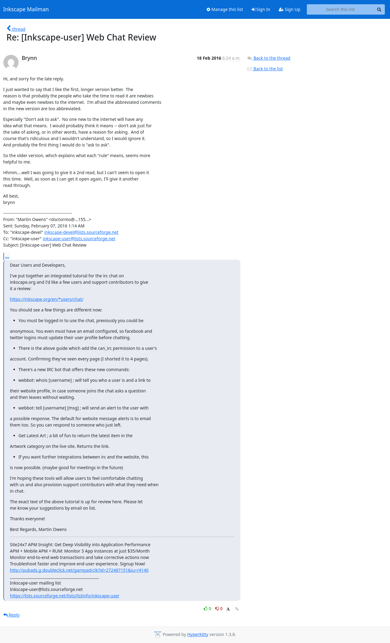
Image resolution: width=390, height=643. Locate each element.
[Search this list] (340, 9)
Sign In (261, 9)
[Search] (379, 9)
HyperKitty (197, 634)
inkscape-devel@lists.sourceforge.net (81, 232)
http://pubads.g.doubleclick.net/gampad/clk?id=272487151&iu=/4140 (79, 570)
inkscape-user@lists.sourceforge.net (79, 238)
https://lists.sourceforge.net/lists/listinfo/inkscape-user (64, 596)
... (7, 256)
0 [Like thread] (208, 608)
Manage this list (225, 9)
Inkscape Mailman (26, 9)
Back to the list (265, 69)
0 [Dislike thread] (219, 608)
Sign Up (289, 9)
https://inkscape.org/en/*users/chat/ (46, 299)
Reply (11, 615)
